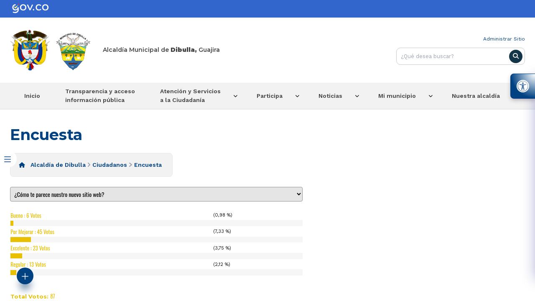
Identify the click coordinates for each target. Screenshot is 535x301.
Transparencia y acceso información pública (100, 95)
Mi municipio (397, 95)
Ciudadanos (109, 164)
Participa (270, 95)
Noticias (330, 95)
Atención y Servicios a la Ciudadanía (190, 95)
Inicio (32, 95)
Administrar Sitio (504, 39)
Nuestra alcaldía (476, 95)
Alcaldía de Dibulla (58, 164)
